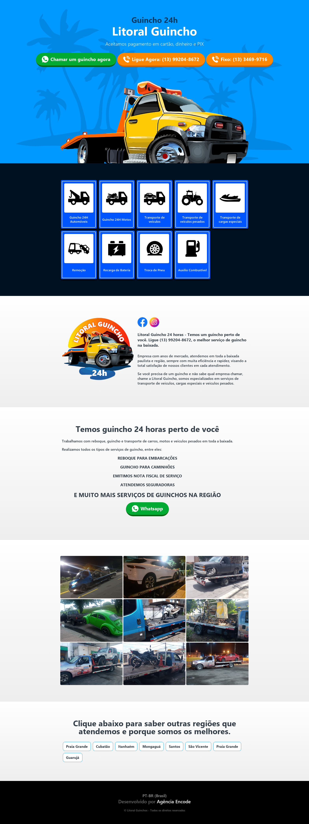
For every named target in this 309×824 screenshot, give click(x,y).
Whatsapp (147, 508)
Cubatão (103, 746)
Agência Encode (174, 801)
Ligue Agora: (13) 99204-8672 (161, 59)
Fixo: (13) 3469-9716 (239, 59)
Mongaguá (151, 746)
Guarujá (72, 757)
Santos (174, 746)
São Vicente (198, 746)
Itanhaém (126, 746)
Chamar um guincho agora (76, 59)
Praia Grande (77, 746)
